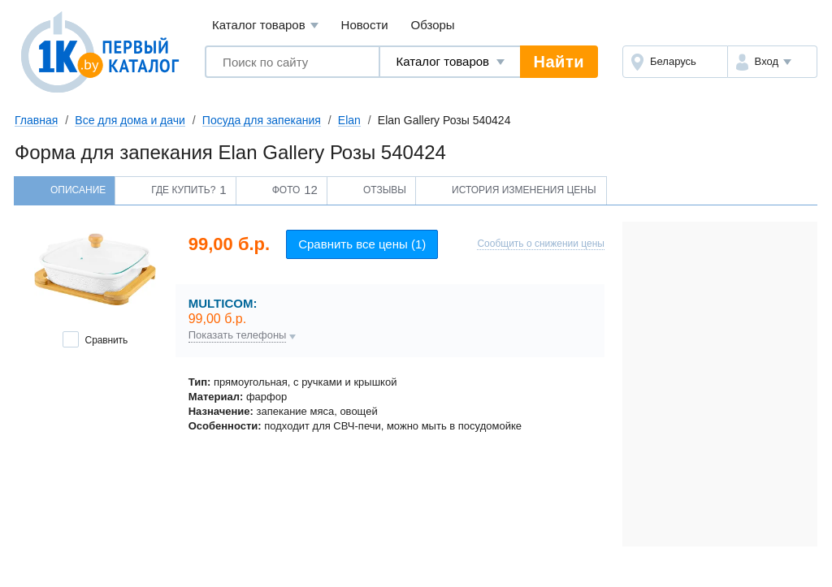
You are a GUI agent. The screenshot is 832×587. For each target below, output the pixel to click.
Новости (364, 25)
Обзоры (433, 25)
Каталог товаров (265, 25)
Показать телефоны (237, 335)
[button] (772, 61)
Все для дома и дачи (130, 120)
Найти (559, 62)
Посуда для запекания (261, 120)
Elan (349, 120)
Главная (36, 120)
